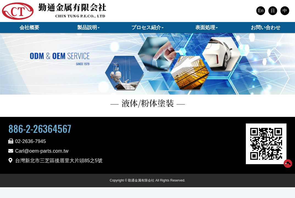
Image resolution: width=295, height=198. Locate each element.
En (260, 10)
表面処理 (206, 27)
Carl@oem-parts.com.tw (41, 151)
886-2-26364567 (39, 128)
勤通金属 (72, 7)
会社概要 (29, 27)
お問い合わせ (265, 27)
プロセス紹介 (147, 27)
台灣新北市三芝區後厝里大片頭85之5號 (58, 160)
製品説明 (88, 27)
